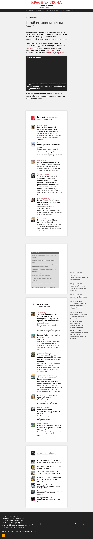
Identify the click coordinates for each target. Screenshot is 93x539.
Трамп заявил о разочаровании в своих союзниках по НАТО (78, 325)
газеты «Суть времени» (55, 53)
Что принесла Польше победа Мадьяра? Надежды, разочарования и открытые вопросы (49, 358)
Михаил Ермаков (42, 423)
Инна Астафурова (43, 198)
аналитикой (51, 50)
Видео (31, 10)
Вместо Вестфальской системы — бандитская (47, 128)
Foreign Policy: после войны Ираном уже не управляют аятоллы (49, 337)
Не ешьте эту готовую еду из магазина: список (49, 467)
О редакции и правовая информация (13, 527)
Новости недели (42, 143)
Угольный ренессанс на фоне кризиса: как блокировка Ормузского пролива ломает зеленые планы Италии (48, 318)
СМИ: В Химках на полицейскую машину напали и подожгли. (49, 486)
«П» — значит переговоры (48, 162)
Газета (62, 10)
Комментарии (54, 10)
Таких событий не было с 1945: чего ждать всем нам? (48, 473)
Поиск (73, 10)
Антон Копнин (42, 312)
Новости (24, 10)
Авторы (46, 10)
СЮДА (25, 531)
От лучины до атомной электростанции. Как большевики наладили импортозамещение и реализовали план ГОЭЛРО (48, 180)
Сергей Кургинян (42, 125)
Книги (68, 10)
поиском (58, 94)
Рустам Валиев (42, 218)
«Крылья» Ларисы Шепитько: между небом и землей (48, 411)
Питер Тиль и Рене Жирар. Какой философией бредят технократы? (48, 202)
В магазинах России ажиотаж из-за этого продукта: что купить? (49, 479)
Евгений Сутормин (43, 407)
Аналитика (38, 10)
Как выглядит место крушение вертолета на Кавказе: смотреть (49, 493)
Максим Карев (41, 160)
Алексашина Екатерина (45, 375)
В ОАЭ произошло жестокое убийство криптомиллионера (49, 461)
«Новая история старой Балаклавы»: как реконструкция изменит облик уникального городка (49, 380)
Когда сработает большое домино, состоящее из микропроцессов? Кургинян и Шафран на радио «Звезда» (46, 86)
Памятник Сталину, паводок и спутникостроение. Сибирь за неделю (49, 427)
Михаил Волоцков (43, 174)
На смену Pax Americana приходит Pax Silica (47, 396)
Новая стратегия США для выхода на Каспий (48, 221)
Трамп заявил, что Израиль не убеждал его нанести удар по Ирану (79, 316)
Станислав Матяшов (44, 353)
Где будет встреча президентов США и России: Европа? (48, 499)
